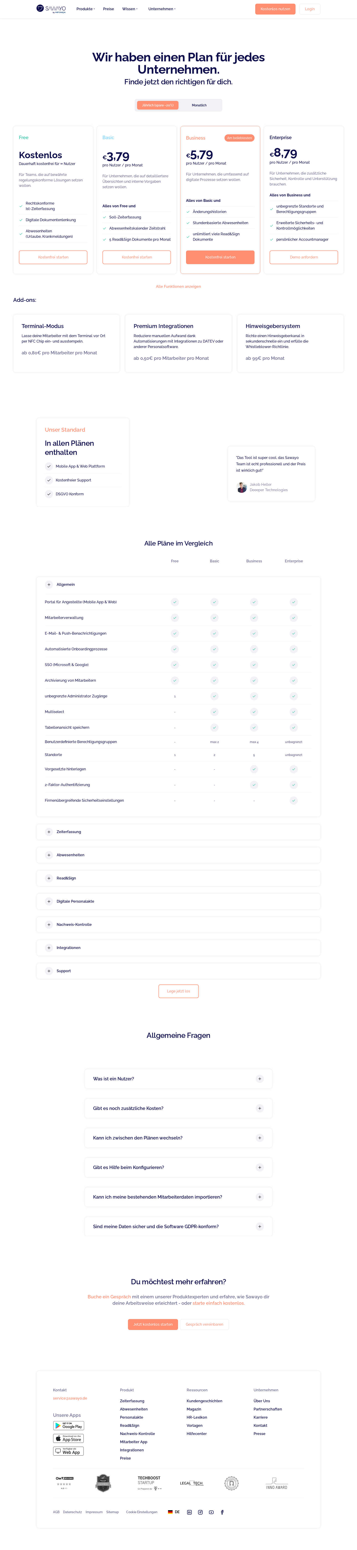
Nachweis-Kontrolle (137, 1434)
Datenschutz (72, 1512)
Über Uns (262, 1401)
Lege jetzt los (178, 991)
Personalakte (131, 1417)
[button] (85, 9)
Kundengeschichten (204, 1401)
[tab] (157, 105)
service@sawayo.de (70, 1398)
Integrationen (132, 1450)
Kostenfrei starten (53, 257)
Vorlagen (195, 1425)
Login (310, 9)
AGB (56, 1512)
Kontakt (260, 1425)
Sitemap (112, 1512)
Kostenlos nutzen (275, 9)
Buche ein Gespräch (109, 1297)
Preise (108, 9)
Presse (259, 1434)
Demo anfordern (304, 257)
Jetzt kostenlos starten (153, 1324)
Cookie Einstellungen (141, 1512)
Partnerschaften (268, 1409)
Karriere (261, 1417)
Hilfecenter (197, 1434)
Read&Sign (129, 1425)
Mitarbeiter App (133, 1442)
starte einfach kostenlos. (219, 1303)
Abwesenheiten (134, 1409)
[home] (51, 9)
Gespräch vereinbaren (204, 1324)
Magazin (194, 1409)
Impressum (94, 1512)
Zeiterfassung (132, 1401)
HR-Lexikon (197, 1417)
